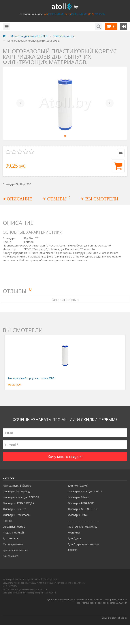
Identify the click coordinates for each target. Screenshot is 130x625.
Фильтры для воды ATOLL (85, 491)
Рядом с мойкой (13, 532)
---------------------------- (83, 520)
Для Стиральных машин (83, 544)
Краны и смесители (15, 550)
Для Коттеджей (78, 485)
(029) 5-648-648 (79, 14)
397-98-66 (98, 14)
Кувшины (74, 532)
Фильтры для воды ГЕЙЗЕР (21, 497)
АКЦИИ (72, 550)
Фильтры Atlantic (79, 497)
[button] (20, 103)
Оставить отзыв (65, 299)
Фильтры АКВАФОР (81, 503)
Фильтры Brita (77, 515)
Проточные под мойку (82, 526)
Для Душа (74, 538)
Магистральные (13, 544)
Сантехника (10, 556)
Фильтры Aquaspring (16, 491)
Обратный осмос (14, 526)
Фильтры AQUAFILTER (82, 509)
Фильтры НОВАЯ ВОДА (18, 503)
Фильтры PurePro (14, 509)
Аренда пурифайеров (17, 485)
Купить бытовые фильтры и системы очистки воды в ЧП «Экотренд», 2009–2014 (87, 599)
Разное (7, 520)
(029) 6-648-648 (56, 14)
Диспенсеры (11, 538)
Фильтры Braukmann (16, 515)
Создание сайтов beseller (114, 617)
